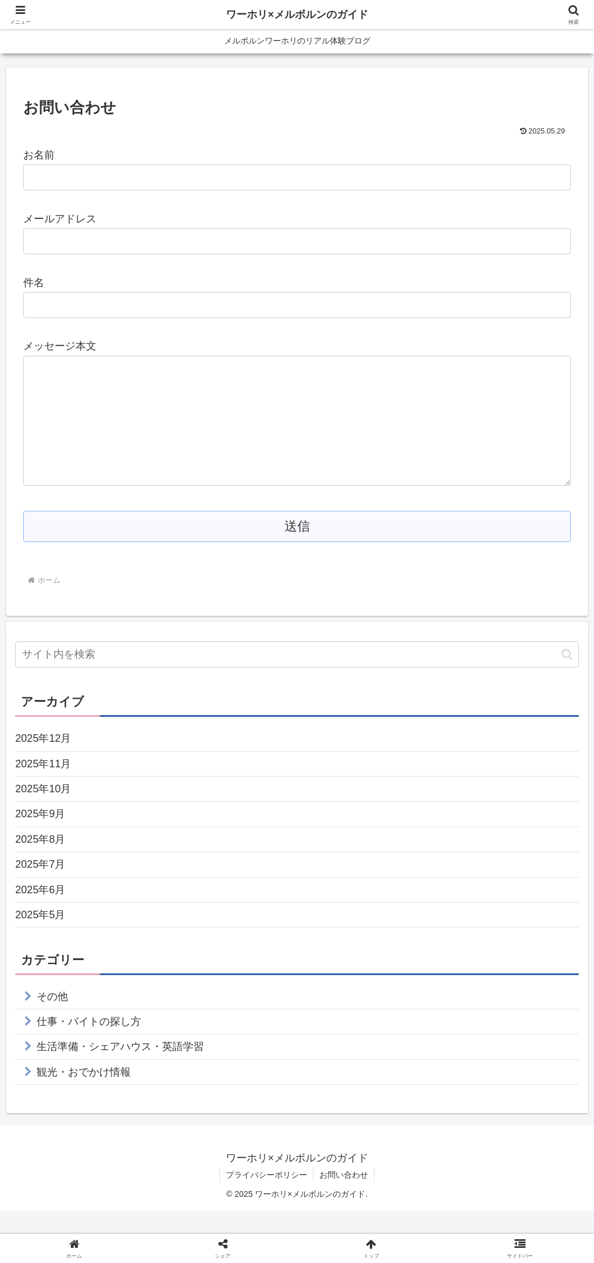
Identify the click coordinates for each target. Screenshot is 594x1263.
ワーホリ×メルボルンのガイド (297, 14)
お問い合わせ (343, 1198)
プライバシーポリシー (266, 1198)
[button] (567, 677)
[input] (296, 678)
